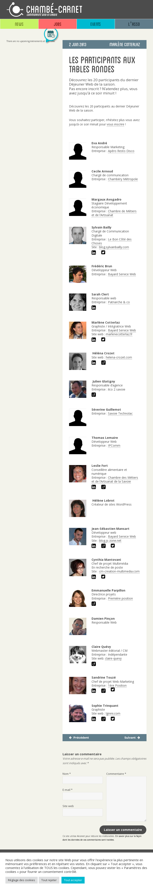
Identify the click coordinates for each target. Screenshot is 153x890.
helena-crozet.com (119, 357)
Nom (67, 774)
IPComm (114, 445)
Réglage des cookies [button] (21, 880)
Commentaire (116, 774)
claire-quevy (113, 658)
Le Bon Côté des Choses (112, 241)
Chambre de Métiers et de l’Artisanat (114, 213)
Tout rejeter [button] (49, 880)
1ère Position (117, 685)
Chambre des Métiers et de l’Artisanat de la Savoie (115, 479)
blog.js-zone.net (110, 540)
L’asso (134, 24)
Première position (120, 598)
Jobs (57, 24)
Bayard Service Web (122, 274)
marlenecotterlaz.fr (119, 334)
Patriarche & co (119, 302)
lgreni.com (113, 713)
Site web (68, 806)
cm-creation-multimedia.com (119, 571)
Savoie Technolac (120, 413)
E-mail (67, 790)
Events (95, 24)
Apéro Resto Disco (121, 151)
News (19, 24)
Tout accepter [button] (73, 880)
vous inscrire (115, 124)
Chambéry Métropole (123, 179)
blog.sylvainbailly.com (114, 247)
